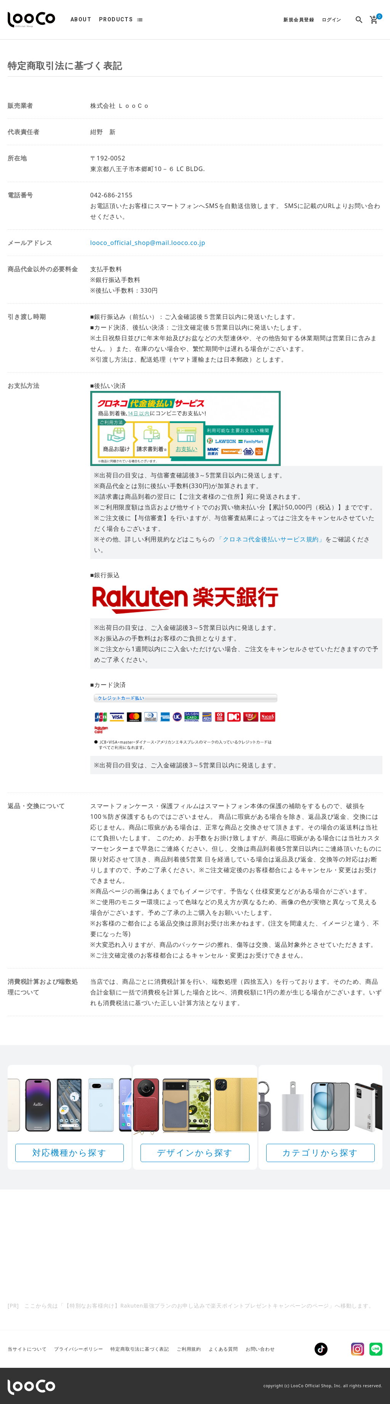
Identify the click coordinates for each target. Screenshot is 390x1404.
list (139, 19)
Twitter (339, 1349)
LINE (375, 1349)
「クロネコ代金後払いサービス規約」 (270, 539)
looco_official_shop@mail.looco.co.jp (147, 243)
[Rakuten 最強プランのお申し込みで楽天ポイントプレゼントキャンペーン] (195, 1260)
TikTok (321, 1349)
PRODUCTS (116, 19)
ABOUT (80, 19)
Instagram (357, 1349)
